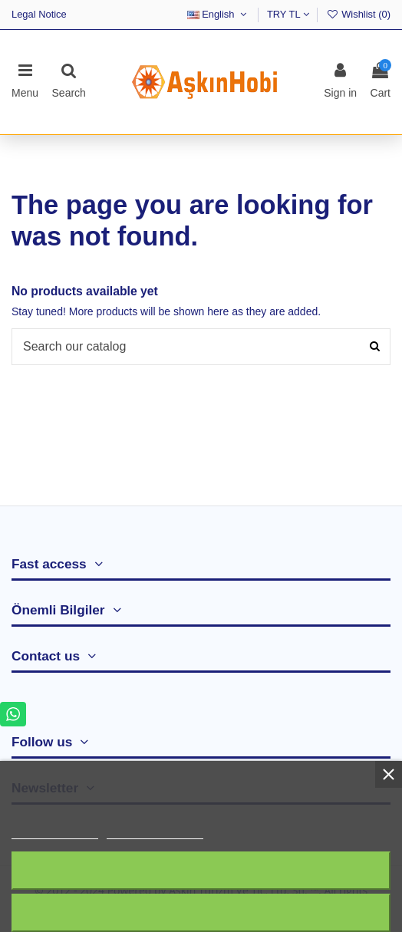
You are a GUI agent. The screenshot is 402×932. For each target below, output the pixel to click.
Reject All (201, 870)
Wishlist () (358, 14)
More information (55, 831)
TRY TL (288, 14)
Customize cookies (155, 831)
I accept (201, 912)
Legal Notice (39, 14)
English (218, 14)
